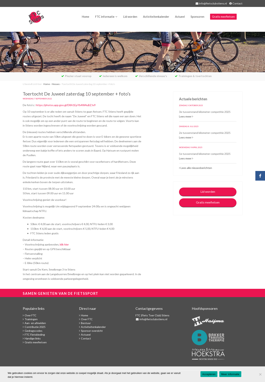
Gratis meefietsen (223, 16)
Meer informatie (230, 374)
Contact (237, 3)
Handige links (33, 338)
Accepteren (208, 374)
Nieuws (56, 84)
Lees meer (186, 116)
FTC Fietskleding (35, 334)
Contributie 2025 (35, 326)
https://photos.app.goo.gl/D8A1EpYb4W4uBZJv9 (66, 105)
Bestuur (86, 323)
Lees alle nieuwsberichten (195, 167)
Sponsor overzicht (92, 330)
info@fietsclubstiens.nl (213, 3)
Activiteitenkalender (156, 16)
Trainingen (31, 319)
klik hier (64, 244)
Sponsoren (197, 16)
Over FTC (30, 315)
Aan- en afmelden (35, 323)
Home (85, 16)
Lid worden (130, 16)
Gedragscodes (33, 330)
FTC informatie (104, 16)
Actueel (180, 16)
